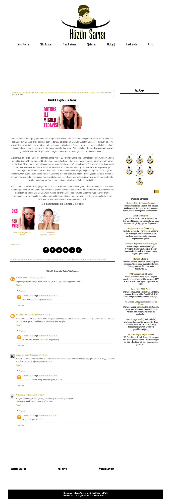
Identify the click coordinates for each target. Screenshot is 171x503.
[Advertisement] (85, 66)
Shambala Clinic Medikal (97, 92)
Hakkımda (131, 44)
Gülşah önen (21, 278)
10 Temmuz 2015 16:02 (47, 416)
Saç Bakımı (69, 44)
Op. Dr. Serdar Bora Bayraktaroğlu (77, 92)
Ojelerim (91, 44)
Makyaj (111, 44)
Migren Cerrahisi (53, 92)
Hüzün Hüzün (29, 296)
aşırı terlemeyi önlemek (27, 92)
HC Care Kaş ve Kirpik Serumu (141, 334)
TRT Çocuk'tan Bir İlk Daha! (140, 274)
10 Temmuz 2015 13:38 (34, 395)
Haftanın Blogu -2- (141, 259)
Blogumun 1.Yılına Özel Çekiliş (141, 228)
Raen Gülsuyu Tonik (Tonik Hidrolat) (141, 319)
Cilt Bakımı (46, 44)
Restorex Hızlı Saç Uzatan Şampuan (140, 203)
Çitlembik (20, 395)
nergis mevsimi (22, 355)
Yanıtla (19, 285)
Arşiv (151, 44)
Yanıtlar (22, 291)
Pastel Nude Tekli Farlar (141, 289)
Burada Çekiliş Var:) (141, 216)
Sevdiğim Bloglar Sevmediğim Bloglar (140, 243)
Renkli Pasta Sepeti (24, 315)
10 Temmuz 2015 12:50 (47, 376)
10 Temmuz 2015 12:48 (47, 296)
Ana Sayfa (23, 44)
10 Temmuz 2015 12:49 (47, 336)
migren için (62, 92)
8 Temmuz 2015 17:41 (39, 355)
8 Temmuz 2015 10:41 (37, 278)
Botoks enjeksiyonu (41, 92)
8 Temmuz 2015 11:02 (42, 315)
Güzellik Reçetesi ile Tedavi (62, 100)
